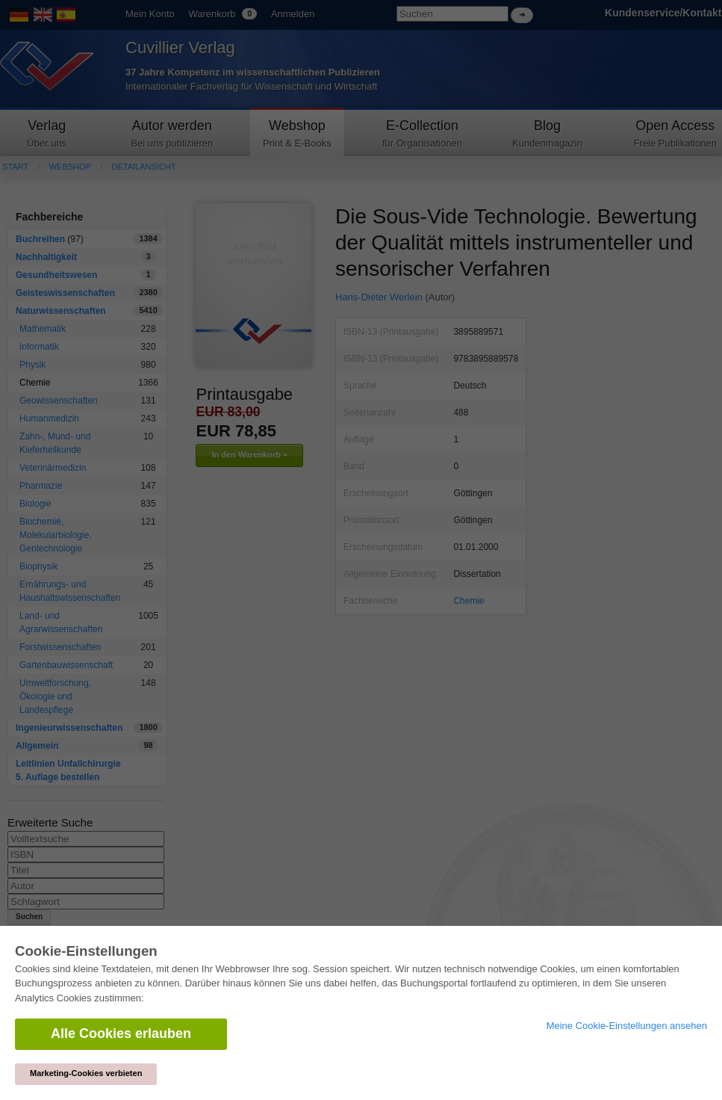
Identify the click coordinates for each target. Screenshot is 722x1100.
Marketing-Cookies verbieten (86, 1073)
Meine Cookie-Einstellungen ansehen (627, 1025)
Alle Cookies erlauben (121, 1033)
